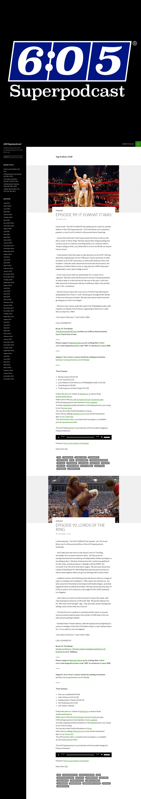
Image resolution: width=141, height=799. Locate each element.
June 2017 (7, 325)
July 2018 (7, 288)
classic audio (81, 457)
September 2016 (9, 350)
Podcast (59, 210)
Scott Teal (100, 466)
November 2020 (9, 226)
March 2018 (7, 299)
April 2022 (7, 212)
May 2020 (7, 234)
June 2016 (7, 359)
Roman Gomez (73, 466)
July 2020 (7, 231)
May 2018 (7, 294)
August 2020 (8, 229)
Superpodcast (74, 468)
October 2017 (8, 314)
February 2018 (8, 302)
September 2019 (9, 251)
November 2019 (9, 248)
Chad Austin (67, 457)
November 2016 (9, 345)
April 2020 (7, 237)
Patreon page (66, 408)
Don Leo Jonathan (87, 775)
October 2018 (8, 280)
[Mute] (102, 437)
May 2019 (7, 263)
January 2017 (8, 339)
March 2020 (7, 240)
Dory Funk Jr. (62, 460)
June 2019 (7, 260)
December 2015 (9, 376)
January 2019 (8, 271)
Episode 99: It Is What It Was (83, 214)
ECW (72, 460)
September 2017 (9, 316)
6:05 (59, 457)
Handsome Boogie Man (99, 460)
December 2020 (9, 223)
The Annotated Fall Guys (66, 331)
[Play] (59, 437)
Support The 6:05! (128, 144)
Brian (89, 411)
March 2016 (7, 367)
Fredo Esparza (82, 460)
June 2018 (7, 291)
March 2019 (7, 265)
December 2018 (9, 274)
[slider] (80, 437)
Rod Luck (61, 466)
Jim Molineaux (63, 780)
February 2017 (8, 336)
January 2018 (8, 305)
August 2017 (8, 319)
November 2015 (9, 379)
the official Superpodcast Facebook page (86, 399)
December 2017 (9, 308)
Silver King (61, 468)
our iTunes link (67, 416)
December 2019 (9, 246)
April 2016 (7, 365)
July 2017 (7, 322)
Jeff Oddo (104, 777)
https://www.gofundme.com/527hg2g (73, 360)
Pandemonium (75, 783)
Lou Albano (72, 463)
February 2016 (8, 370)
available (93, 402)
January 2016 (8, 373)
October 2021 (8, 217)
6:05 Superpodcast (12, 144)
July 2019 (7, 257)
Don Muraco (94, 457)
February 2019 (8, 268)
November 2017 (9, 311)
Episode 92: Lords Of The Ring (80, 527)
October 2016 (8, 348)
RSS (66, 449)
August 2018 (8, 285)
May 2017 (7, 328)
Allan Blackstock (70, 775)
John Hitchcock (77, 780)
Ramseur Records (77, 343)
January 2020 (8, 243)
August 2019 (8, 254)
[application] (84, 437)
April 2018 (7, 297)
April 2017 (7, 331)
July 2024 (7, 203)
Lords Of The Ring (92, 780)
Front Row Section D (65, 777)
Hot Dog (61, 463)
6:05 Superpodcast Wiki (67, 422)
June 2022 (7, 209)
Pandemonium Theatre (92, 783)
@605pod (84, 394)
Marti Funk (95, 463)
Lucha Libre (84, 463)
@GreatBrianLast (65, 396)
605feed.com (78, 413)
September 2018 (9, 282)
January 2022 (8, 214)
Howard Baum (91, 777)
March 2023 (7, 206)
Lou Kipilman (62, 783)
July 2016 (7, 356)
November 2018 (9, 277)
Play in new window (71, 443)
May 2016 (7, 362)
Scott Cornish (86, 466)
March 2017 (7, 333)
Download (84, 443)
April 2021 (7, 220)
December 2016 (9, 342)
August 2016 (8, 353)
